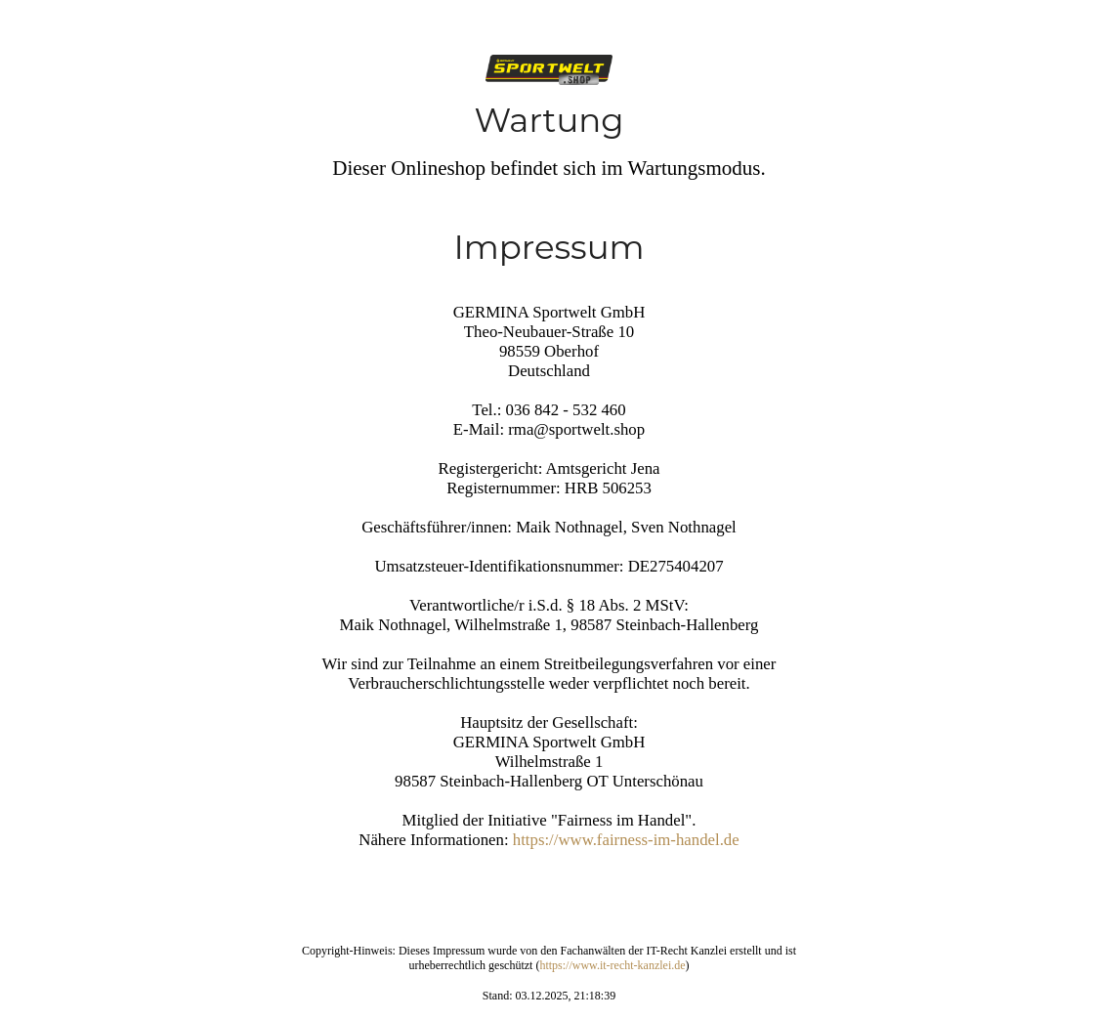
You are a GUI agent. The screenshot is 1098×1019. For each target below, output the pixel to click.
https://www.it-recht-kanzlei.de (612, 965)
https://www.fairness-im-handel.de (626, 839)
